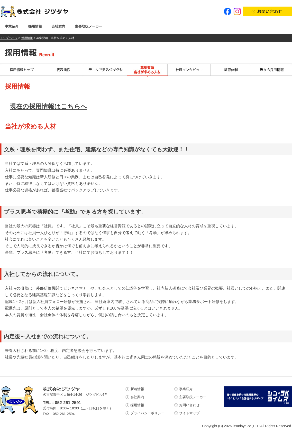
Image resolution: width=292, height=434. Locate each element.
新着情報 (137, 389)
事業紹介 (11, 26)
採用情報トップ (21, 70)
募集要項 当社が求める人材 (147, 70)
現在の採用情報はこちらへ (48, 106)
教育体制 (230, 70)
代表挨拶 (63, 70)
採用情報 (35, 26)
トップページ (9, 38)
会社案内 (58, 26)
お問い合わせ (189, 405)
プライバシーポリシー (147, 413)
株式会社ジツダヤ (61, 389)
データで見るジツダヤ (105, 70)
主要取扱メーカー (88, 26)
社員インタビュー (189, 70)
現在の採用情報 (271, 70)
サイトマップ (189, 413)
